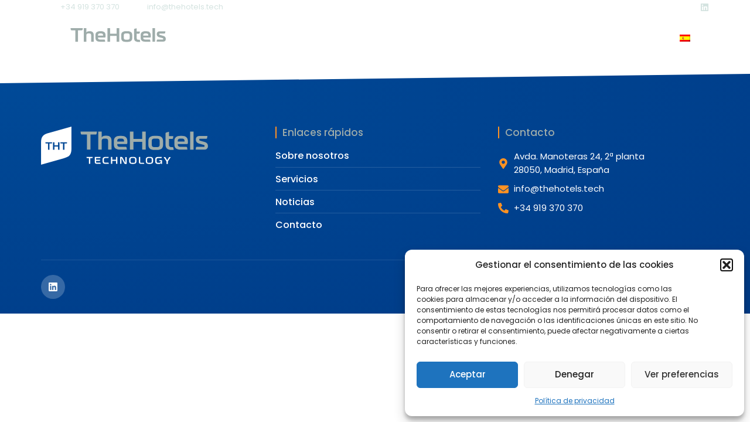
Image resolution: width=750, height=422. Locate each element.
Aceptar (467, 374)
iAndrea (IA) (613, 38)
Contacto (537, 38)
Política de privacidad (575, 401)
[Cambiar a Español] (685, 39)
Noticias (471, 38)
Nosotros (325, 38)
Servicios (399, 38)
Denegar (574, 374)
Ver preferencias (682, 374)
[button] (726, 265)
